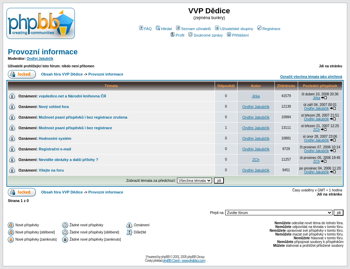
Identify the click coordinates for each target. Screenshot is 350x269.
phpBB (165, 257)
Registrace (269, 29)
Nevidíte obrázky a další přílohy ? (68, 160)
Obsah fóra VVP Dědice (62, 74)
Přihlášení (238, 35)
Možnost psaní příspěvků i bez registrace (75, 128)
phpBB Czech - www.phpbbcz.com (184, 261)
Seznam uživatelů (193, 29)
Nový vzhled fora (54, 107)
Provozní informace (43, 52)
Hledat (164, 29)
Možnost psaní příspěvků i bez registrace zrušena (83, 117)
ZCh (316, 130)
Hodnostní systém (55, 138)
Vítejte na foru (51, 170)
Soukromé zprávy (205, 35)
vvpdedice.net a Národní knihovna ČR (72, 96)
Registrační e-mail (55, 149)
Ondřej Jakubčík (40, 58)
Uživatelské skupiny (234, 29)
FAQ (145, 29)
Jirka (256, 96)
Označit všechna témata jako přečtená (311, 77)
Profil (177, 35)
